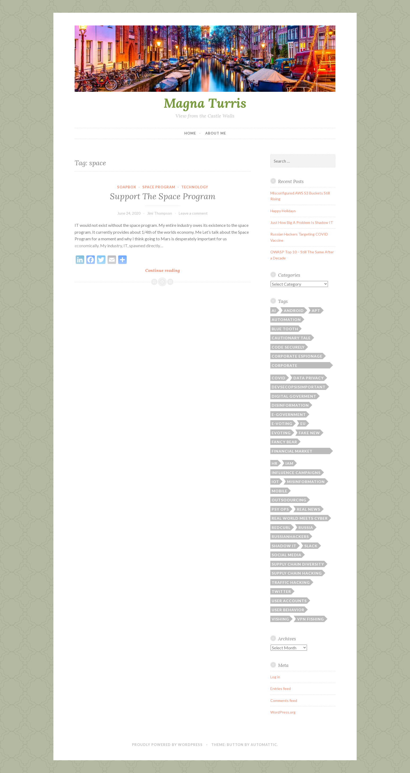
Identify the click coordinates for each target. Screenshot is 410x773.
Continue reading (170, 270)
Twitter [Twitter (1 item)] (281, 591)
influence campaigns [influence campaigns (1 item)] (296, 472)
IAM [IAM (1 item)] (289, 463)
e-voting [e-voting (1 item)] (282, 423)
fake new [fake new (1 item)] (309, 433)
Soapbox (126, 187)
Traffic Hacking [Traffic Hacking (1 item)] (291, 582)
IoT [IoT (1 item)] (275, 481)
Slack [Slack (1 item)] (311, 546)
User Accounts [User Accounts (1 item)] (289, 600)
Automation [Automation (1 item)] (286, 319)
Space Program (158, 187)
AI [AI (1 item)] (274, 310)
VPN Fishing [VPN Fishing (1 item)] (310, 619)
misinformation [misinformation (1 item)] (306, 481)
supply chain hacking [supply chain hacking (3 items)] (297, 573)
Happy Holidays (283, 211)
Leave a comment (193, 213)
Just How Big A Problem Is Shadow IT (301, 222)
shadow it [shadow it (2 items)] (284, 546)
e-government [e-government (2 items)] (289, 414)
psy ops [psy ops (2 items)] (280, 509)
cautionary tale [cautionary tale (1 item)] (291, 338)
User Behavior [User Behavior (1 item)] (288, 609)
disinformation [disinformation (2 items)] (290, 405)
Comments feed (283, 700)
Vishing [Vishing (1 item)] (280, 619)
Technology (194, 187)
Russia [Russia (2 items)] (305, 527)
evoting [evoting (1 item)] (281, 433)
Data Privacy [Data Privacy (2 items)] (308, 378)
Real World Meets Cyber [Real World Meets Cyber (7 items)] (300, 518)
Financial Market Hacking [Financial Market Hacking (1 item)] (292, 451)
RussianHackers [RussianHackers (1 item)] (290, 536)
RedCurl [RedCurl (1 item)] (281, 527)
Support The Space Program (162, 196)
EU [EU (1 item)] (303, 423)
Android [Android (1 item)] (294, 310)
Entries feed (280, 688)
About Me (215, 133)
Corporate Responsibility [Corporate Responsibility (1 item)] (288, 365)
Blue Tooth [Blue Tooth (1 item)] (285, 329)
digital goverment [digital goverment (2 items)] (294, 396)
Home (190, 133)
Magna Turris (205, 103)
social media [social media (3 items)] (286, 555)
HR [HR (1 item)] (274, 463)
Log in (275, 677)
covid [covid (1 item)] (278, 378)
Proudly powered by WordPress (167, 744)
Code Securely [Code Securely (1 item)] (288, 347)
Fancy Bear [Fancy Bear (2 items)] (284, 442)
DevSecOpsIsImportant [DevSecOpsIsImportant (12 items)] (299, 387)
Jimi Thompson (159, 213)
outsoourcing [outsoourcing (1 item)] (289, 500)
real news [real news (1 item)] (308, 509)
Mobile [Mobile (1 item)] (279, 491)
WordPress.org (283, 712)
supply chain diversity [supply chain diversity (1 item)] (298, 564)
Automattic (264, 744)
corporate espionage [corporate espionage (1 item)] (297, 356)
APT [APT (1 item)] (316, 310)
